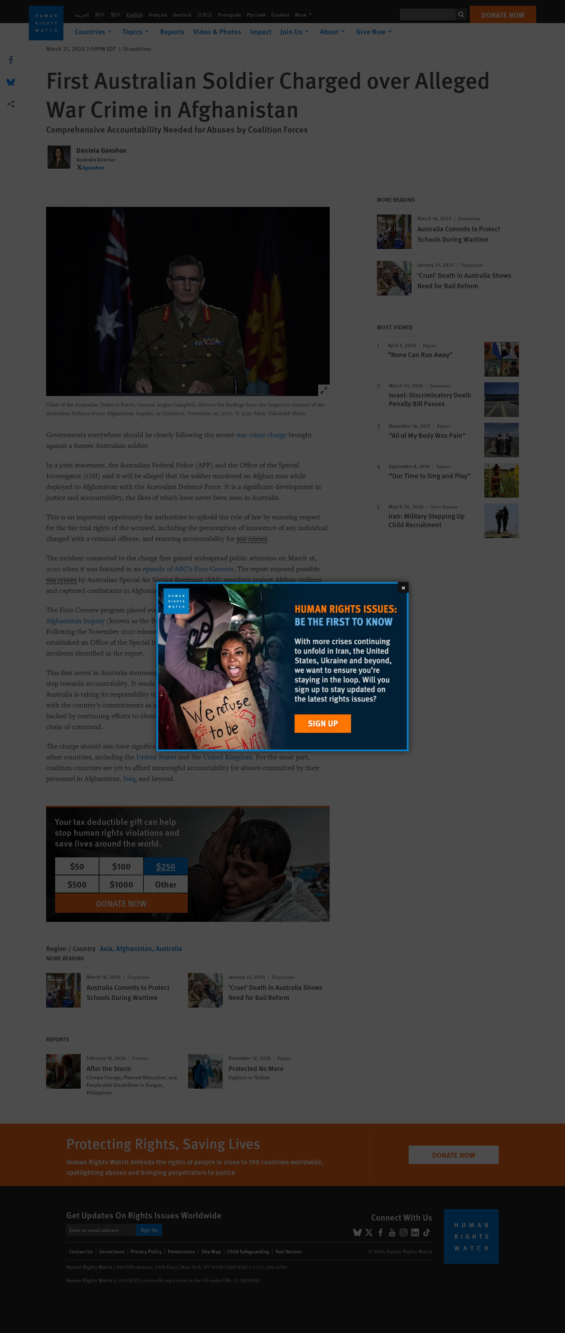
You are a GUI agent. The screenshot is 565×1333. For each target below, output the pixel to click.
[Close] (403, 587)
